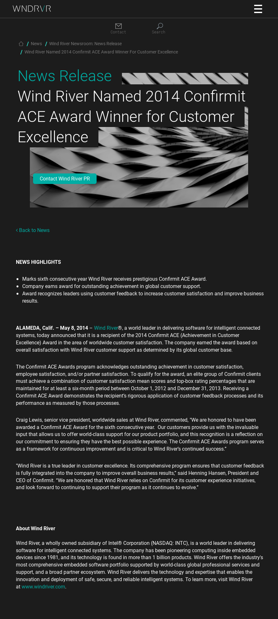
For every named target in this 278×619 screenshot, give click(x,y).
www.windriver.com (43, 586)
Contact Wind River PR (65, 178)
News (36, 43)
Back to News (33, 230)
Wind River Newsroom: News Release (85, 43)
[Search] (160, 28)
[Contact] (118, 28)
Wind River (106, 327)
